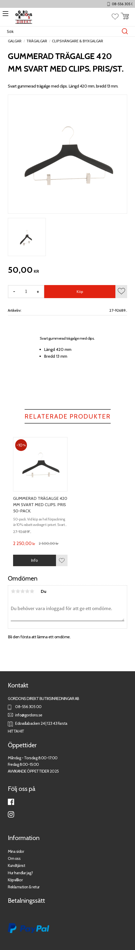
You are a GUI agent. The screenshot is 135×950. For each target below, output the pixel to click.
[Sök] (124, 31)
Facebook (11, 802)
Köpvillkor (15, 879)
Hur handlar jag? (20, 872)
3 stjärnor (22, 591)
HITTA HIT (16, 731)
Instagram (11, 814)
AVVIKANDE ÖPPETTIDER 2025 (33, 771)
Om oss (14, 858)
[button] (4, 15)
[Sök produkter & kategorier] (62, 31)
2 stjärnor (17, 591)
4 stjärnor (27, 591)
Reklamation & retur (24, 886)
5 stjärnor (32, 591)
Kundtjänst (16, 865)
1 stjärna (13, 591)
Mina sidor (16, 851)
